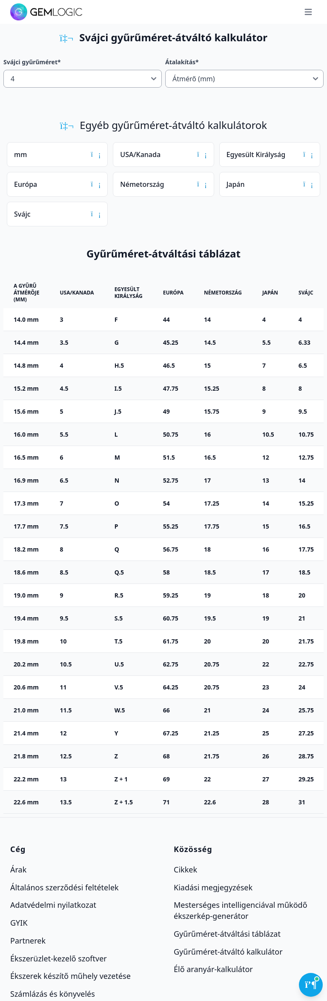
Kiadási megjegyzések (213, 887)
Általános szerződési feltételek (64, 887)
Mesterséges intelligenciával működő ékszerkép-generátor (240, 910)
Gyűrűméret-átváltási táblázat (227, 934)
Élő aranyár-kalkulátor (213, 969)
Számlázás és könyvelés (52, 994)
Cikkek (185, 869)
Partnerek (28, 940)
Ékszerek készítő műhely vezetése (70, 976)
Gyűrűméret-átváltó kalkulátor (228, 951)
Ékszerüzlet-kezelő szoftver (58, 958)
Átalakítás (182, 62)
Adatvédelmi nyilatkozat (53, 905)
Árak (18, 869)
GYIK (19, 923)
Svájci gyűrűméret (32, 62)
